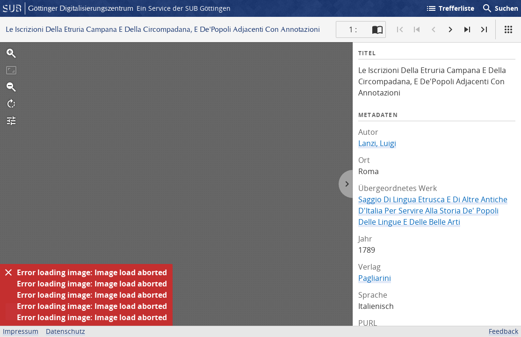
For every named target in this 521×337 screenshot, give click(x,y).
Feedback (503, 331)
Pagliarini (374, 278)
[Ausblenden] (8, 272)
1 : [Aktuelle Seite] (353, 29)
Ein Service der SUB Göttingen (184, 8)
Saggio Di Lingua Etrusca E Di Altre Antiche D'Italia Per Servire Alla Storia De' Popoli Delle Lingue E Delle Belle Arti (432, 210)
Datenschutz (65, 331)
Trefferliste (450, 8)
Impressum (20, 331)
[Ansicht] (508, 29)
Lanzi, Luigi (377, 143)
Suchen (500, 8)
